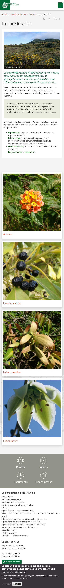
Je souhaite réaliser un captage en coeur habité (22, 522)
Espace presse (43, 482)
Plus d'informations (18, 580)
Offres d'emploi (9, 533)
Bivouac (6, 508)
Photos (20, 467)
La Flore (32, 14)
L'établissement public (12, 499)
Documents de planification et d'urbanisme (20, 527)
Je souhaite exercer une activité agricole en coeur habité (25, 519)
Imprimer (44, 18)
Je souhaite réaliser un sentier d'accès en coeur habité (24, 524)
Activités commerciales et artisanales (18, 505)
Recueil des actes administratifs (15, 536)
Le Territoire (8, 497)
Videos (44, 467)
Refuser (17, 585)
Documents (21, 482)
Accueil (4, 14)
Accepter (7, 585)
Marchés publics (9, 530)
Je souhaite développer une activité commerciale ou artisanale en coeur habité (31, 514)
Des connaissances (18, 14)
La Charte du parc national (13, 502)
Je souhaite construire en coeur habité (18, 510)
